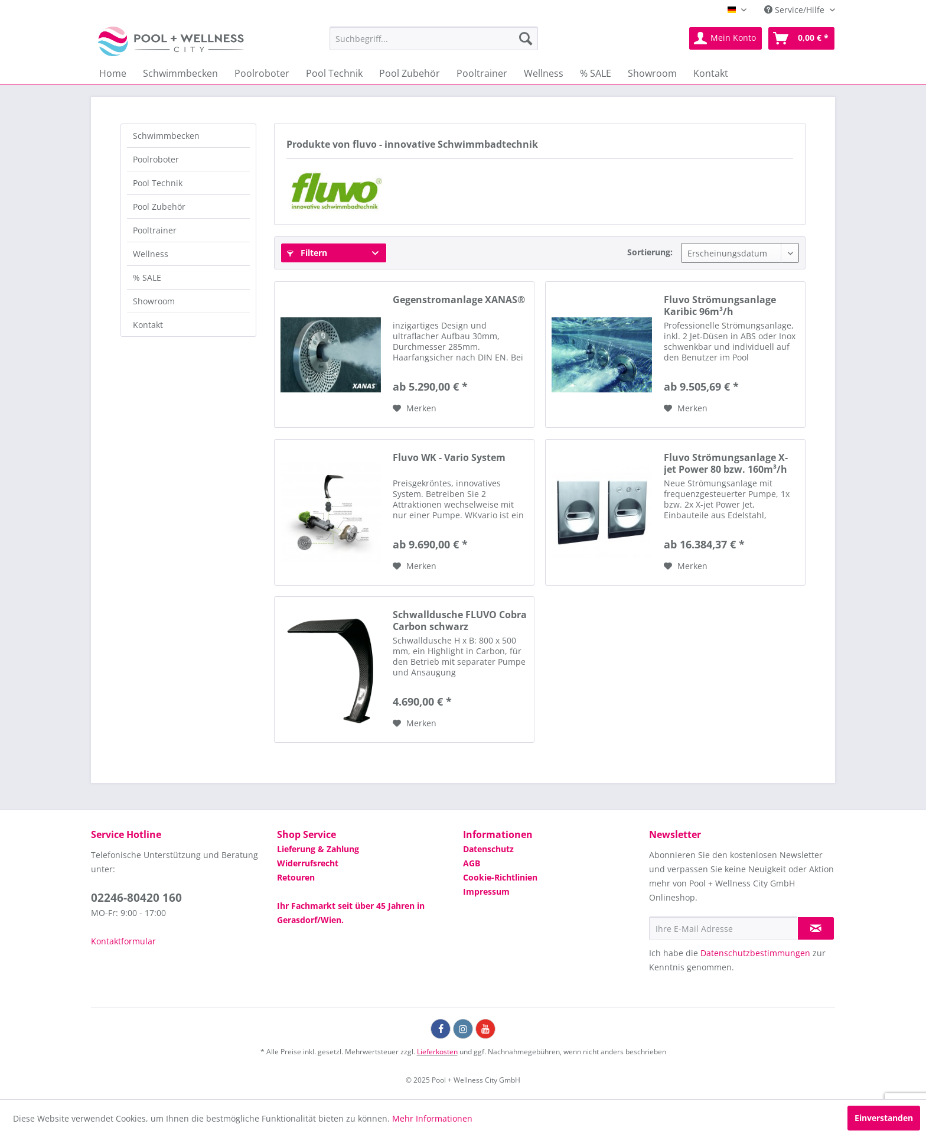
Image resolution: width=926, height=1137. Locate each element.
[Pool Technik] (334, 73)
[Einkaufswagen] (801, 38)
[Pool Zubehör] (409, 73)
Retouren (296, 877)
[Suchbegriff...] (434, 38)
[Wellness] (544, 73)
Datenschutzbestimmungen (755, 953)
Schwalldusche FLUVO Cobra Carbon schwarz (460, 620)
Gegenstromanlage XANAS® (459, 300)
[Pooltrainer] (482, 73)
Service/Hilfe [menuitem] (795, 9)
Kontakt (148, 324)
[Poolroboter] (262, 73)
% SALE (147, 277)
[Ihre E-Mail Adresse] (723, 928)
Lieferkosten (437, 1052)
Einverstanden (884, 1117)
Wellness (150, 253)
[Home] (113, 73)
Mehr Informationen (432, 1118)
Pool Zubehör (159, 206)
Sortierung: (650, 252)
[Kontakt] (710, 73)
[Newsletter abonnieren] (815, 928)
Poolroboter (156, 159)
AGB (471, 863)
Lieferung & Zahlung (318, 849)
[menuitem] (434, 38)
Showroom (154, 301)
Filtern (307, 252)
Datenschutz (488, 849)
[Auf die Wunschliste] (414, 408)
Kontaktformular (123, 941)
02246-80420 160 (136, 897)
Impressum (486, 891)
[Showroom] (652, 73)
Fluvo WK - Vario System (449, 457)
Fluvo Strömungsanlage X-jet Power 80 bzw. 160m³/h (726, 463)
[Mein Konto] (725, 38)
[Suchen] (525, 38)
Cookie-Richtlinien (500, 877)
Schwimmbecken (166, 135)
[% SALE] (595, 73)
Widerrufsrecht (307, 863)
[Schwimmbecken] (180, 73)
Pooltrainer (155, 230)
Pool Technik (157, 183)
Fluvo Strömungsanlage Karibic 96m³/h (720, 305)
